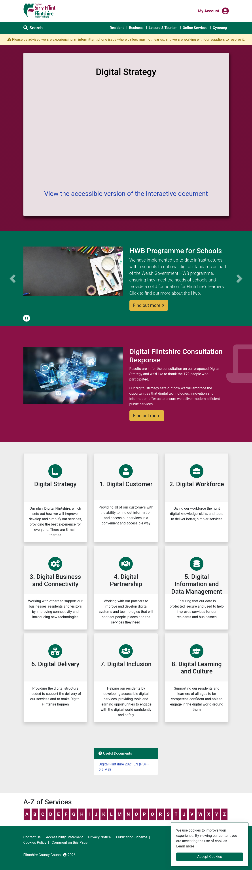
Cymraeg (220, 28)
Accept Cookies (209, 857)
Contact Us (32, 837)
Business (136, 28)
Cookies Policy (34, 842)
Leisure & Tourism (163, 28)
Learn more (185, 846)
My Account (208, 10)
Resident (117, 28)
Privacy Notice (99, 837)
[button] (26, 318)
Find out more (148, 305)
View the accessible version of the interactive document (126, 193)
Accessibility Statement (64, 837)
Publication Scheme (131, 837)
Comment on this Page (69, 842)
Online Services (195, 28)
